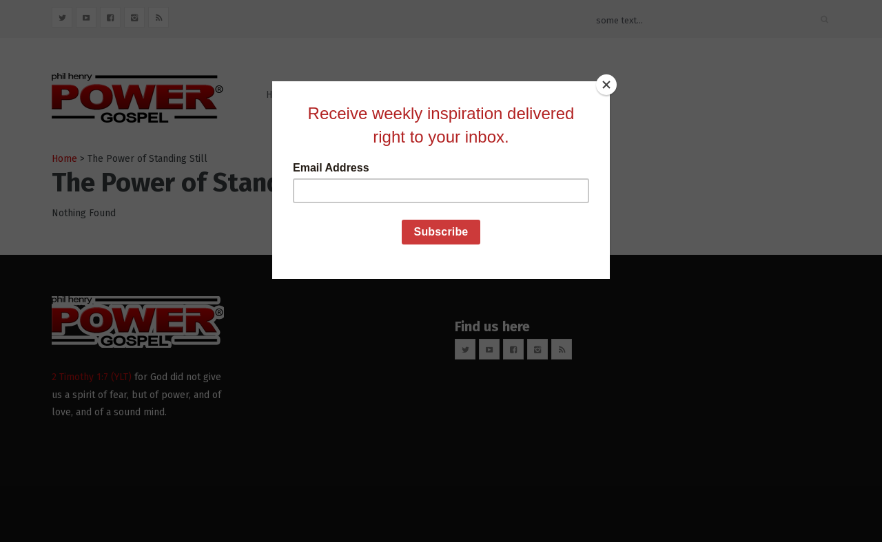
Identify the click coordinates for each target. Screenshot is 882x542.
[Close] (606, 84)
